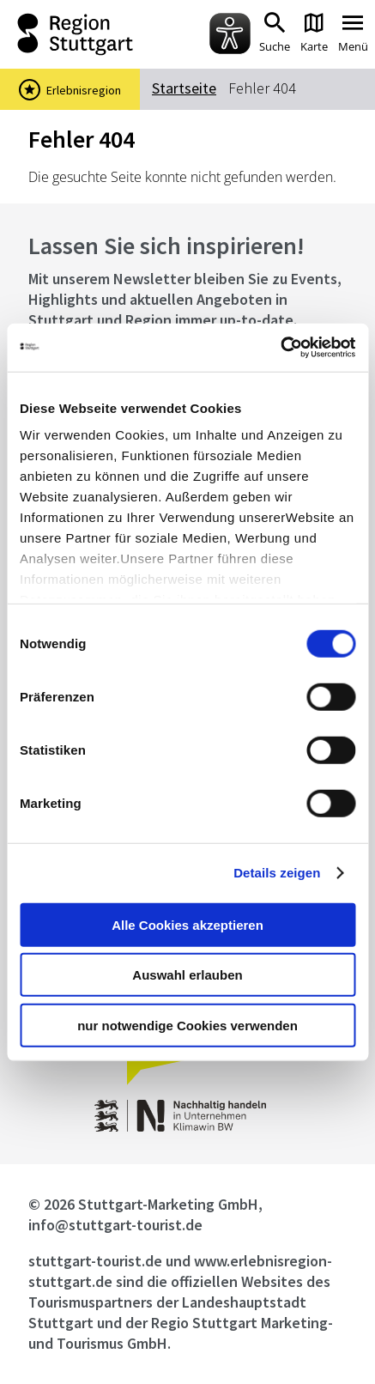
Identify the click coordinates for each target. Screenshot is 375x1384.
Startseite (184, 88)
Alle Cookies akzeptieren (187, 924)
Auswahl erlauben (187, 975)
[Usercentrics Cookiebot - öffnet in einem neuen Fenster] (280, 348)
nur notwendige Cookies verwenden (187, 1024)
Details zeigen (276, 872)
